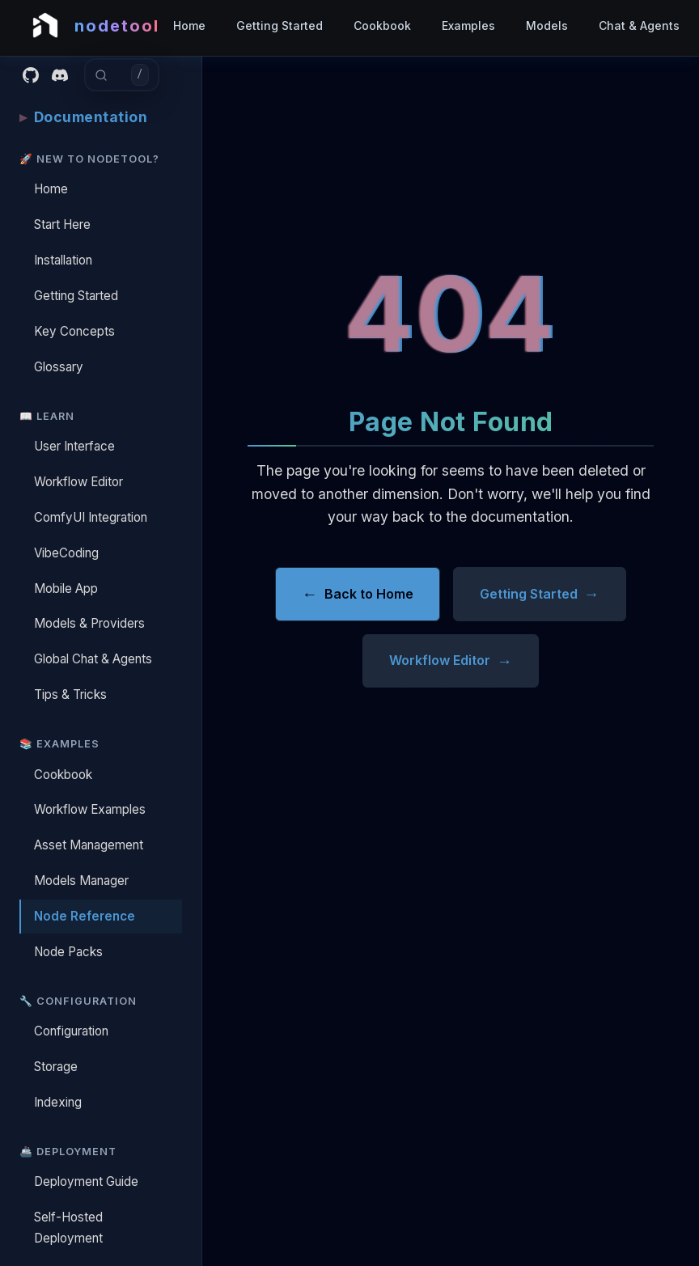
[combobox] (119, 75)
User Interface (74, 446)
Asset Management (88, 845)
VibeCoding (66, 553)
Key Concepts (74, 331)
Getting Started (279, 25)
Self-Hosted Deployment (68, 1227)
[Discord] (60, 75)
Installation (63, 260)
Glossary (58, 367)
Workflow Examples (90, 809)
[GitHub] (30, 75)
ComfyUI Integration (90, 517)
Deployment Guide (86, 1181)
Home (189, 25)
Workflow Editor (78, 481)
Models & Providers (89, 623)
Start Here (62, 224)
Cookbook (382, 25)
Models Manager (81, 880)
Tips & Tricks (70, 694)
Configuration (71, 1031)
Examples (468, 25)
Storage (56, 1066)
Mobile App (66, 588)
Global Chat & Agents (93, 659)
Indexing (58, 1102)
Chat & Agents (639, 25)
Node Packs (68, 951)
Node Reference (84, 916)
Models (547, 25)
